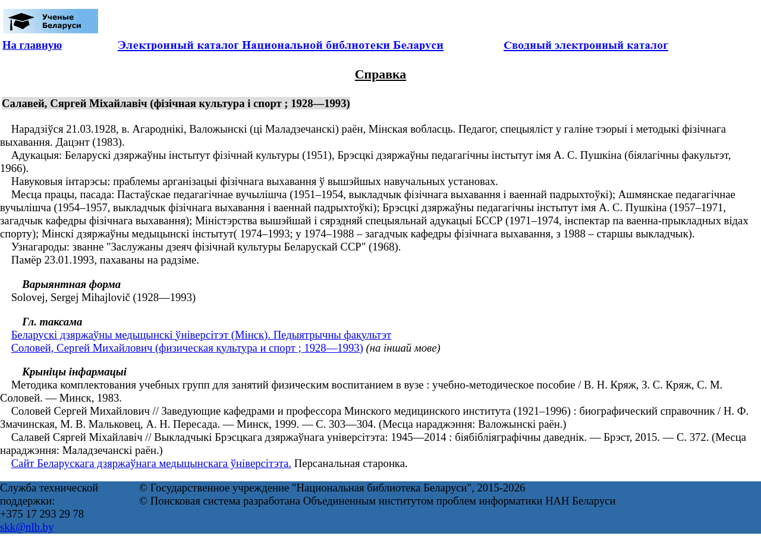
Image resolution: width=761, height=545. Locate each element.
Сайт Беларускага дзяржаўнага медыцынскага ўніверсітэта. (151, 463)
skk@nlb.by (27, 527)
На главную (32, 45)
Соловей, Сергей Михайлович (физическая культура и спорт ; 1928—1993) (187, 348)
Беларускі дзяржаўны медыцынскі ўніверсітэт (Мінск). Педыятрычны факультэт (201, 334)
